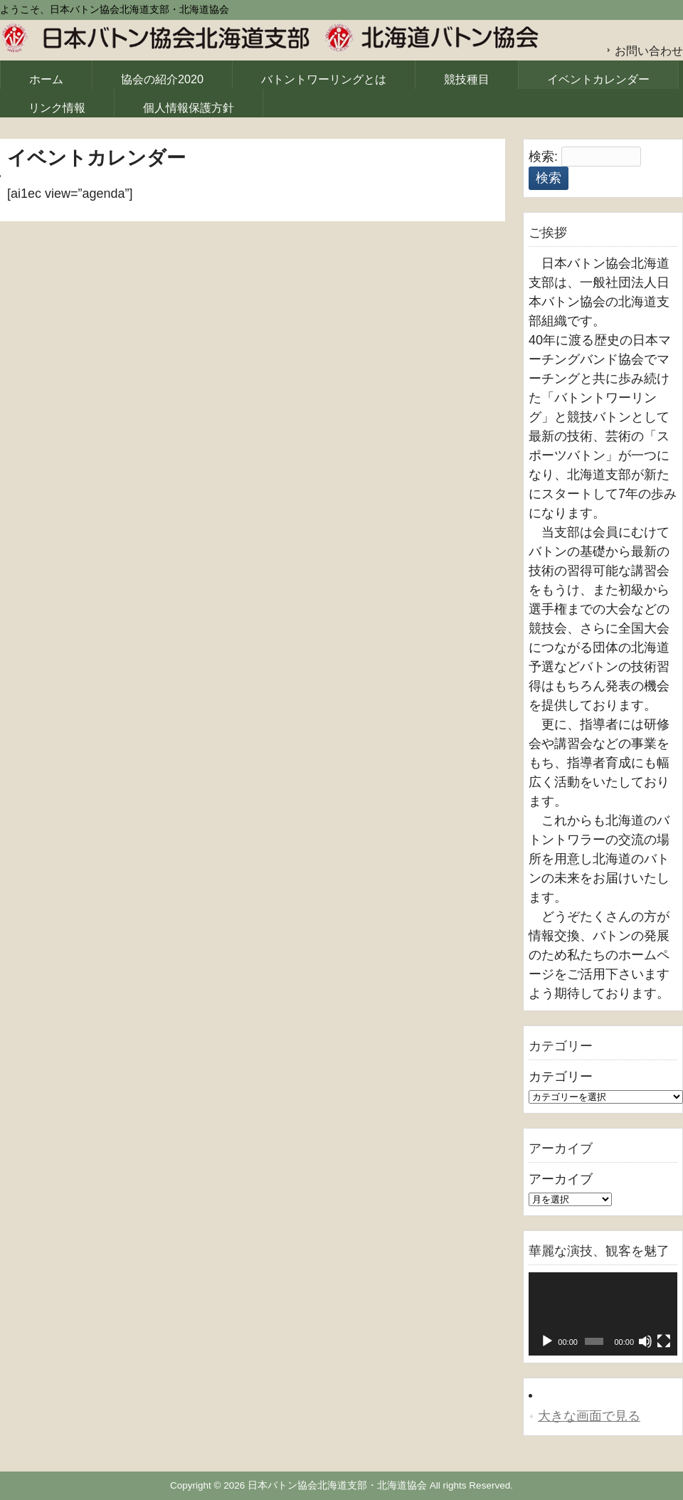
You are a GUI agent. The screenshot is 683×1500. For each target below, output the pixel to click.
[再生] (547, 1341)
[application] (603, 1314)
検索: (543, 156)
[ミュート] (645, 1341)
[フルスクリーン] (664, 1341)
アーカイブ (561, 1179)
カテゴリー (561, 1076)
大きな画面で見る (589, 1416)
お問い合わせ (649, 50)
